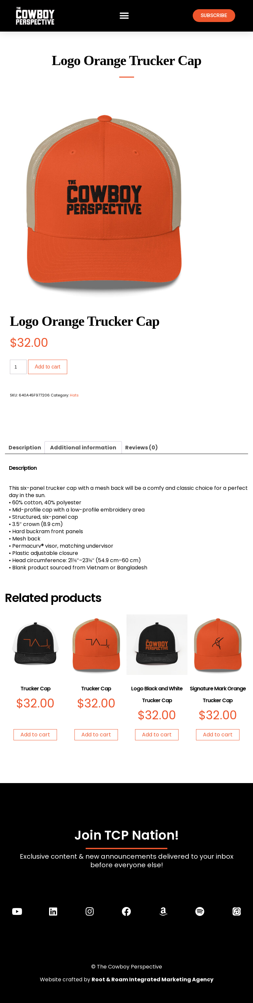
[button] (124, 15)
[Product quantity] (18, 367)
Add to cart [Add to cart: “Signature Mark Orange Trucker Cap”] (218, 734)
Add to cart (47, 367)
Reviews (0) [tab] (141, 447)
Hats (74, 395)
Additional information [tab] (83, 447)
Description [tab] (25, 447)
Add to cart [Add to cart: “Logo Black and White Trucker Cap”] (157, 734)
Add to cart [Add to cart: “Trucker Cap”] (35, 734)
